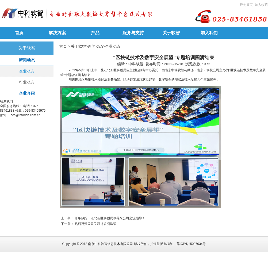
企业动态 (26, 71)
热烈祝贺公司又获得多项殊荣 (95, 224)
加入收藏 (261, 5)
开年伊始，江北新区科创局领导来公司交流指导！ (110, 218)
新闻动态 (95, 46)
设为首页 (246, 5)
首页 (63, 46)
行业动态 (26, 82)
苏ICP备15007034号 (191, 244)
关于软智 (78, 46)
